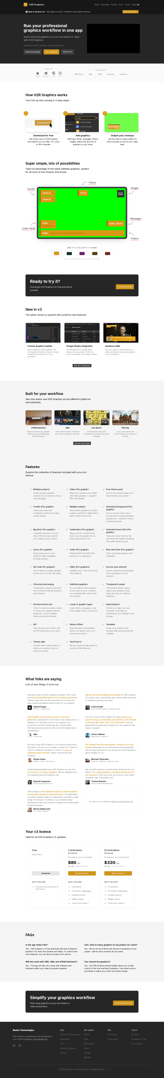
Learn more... (87, 891)
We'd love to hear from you (122, 802)
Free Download (33, 52)
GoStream (123, 74)
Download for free (123, 1003)
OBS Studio (78, 74)
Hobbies (87, 1053)
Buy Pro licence (82, 873)
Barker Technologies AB (36, 1039)
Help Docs (67, 52)
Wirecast (110, 74)
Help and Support (68, 1048)
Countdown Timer (139, 1039)
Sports (87, 1048)
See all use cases (82, 443)
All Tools (135, 1034)
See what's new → (130, 12)
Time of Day (136, 1044)
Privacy (63, 1053)
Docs (62, 1044)
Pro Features (51, 52)
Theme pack (113, 1039)
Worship (87, 1057)
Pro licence (112, 1034)
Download (46, 873)
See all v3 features (82, 365)
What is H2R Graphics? (70, 1034)
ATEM (99, 74)
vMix (90, 74)
